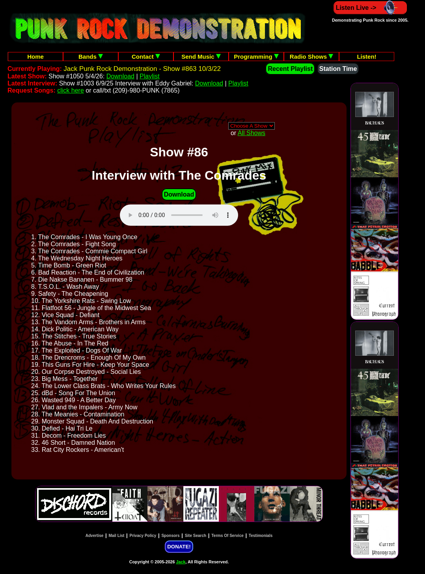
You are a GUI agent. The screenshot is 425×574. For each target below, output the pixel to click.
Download (120, 76)
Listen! (366, 56)
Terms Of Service (227, 535)
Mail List (116, 535)
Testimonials (260, 535)
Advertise (95, 535)
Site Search (195, 535)
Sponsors (170, 535)
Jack (181, 561)
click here (70, 90)
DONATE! (178, 547)
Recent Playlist (290, 68)
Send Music (201, 56)
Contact (146, 56)
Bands (90, 56)
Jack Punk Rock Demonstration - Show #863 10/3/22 (142, 68)
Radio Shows (311, 56)
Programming (256, 56)
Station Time (338, 68)
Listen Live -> (370, 7)
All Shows (251, 133)
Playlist (150, 76)
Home (35, 56)
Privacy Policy (143, 535)
